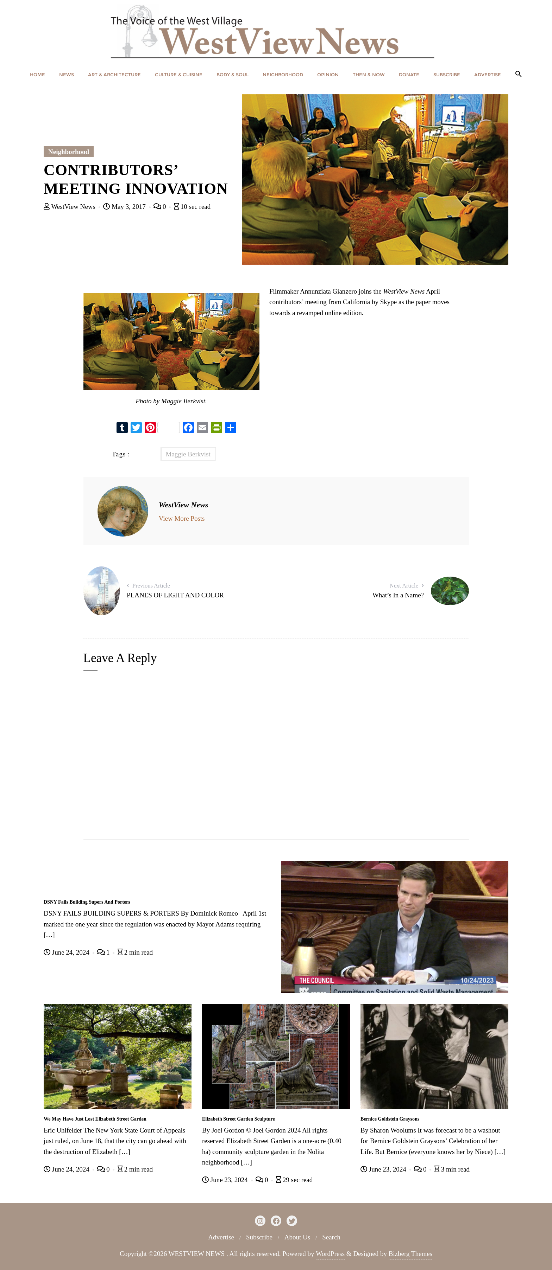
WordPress (330, 1253)
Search (331, 1237)
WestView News (70, 206)
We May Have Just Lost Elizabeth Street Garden (95, 1119)
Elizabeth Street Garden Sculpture (238, 1119)
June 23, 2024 (226, 1180)
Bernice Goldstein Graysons (389, 1119)
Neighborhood (68, 151)
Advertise (221, 1237)
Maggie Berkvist (188, 454)
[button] (518, 74)
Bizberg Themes (410, 1253)
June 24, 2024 (67, 952)
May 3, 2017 (125, 206)
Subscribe (259, 1237)
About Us (297, 1237)
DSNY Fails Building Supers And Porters (87, 902)
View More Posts (182, 518)
